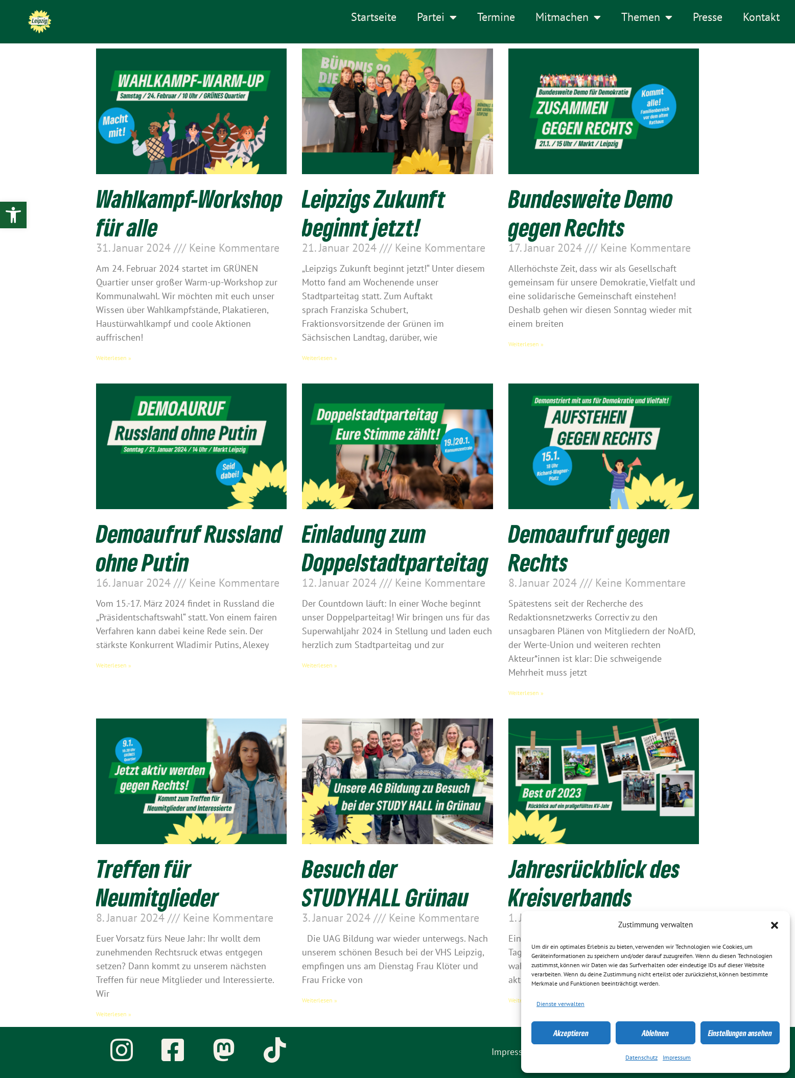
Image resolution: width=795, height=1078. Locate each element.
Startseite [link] (373, 17)
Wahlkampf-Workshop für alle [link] (189, 212)
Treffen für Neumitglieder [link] (157, 882)
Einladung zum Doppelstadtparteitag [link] (395, 547)
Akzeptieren (571, 1033)
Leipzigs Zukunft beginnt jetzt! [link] (374, 212)
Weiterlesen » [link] (113, 358)
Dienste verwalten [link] (560, 1004)
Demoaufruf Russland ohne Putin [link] (189, 547)
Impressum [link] (677, 1057)
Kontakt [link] (761, 17)
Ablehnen (655, 1033)
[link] (13, 215)
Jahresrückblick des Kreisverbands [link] (594, 882)
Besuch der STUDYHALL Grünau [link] (385, 882)
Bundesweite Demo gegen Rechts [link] (590, 212)
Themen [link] (646, 17)
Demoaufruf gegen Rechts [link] (589, 547)
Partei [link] (437, 17)
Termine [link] (496, 17)
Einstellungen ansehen (740, 1033)
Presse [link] (707, 17)
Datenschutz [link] (641, 1057)
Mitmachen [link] (568, 17)
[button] (774, 925)
